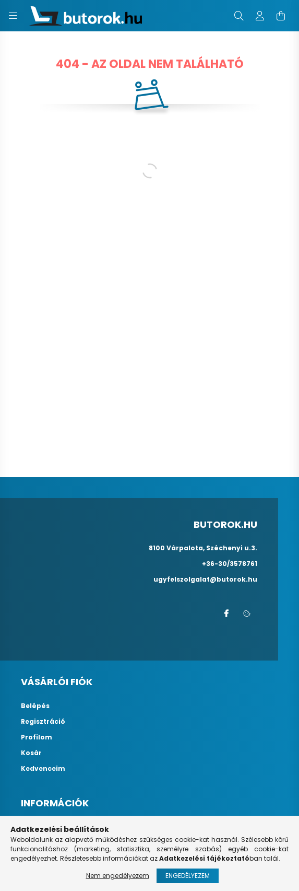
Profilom (36, 737)
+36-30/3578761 (229, 563)
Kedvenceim (43, 768)
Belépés (35, 706)
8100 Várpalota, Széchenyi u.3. (203, 547)
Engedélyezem (187, 875)
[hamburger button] (13, 15)
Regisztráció (43, 721)
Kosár (31, 753)
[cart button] (280, 15)
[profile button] (259, 15)
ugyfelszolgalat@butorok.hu (205, 579)
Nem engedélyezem (117, 875)
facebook (226, 613)
